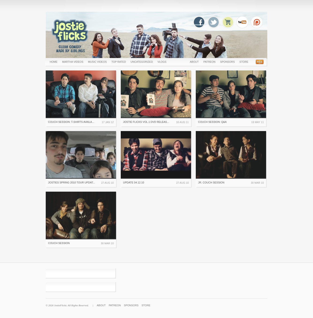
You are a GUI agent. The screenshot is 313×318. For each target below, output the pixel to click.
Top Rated (118, 61)
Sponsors (227, 61)
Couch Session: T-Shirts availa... (71, 121)
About (194, 61)
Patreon (209, 61)
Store (243, 61)
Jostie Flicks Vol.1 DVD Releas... (146, 121)
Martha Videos (72, 61)
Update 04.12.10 (133, 182)
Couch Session (59, 243)
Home (53, 61)
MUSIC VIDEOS (97, 61)
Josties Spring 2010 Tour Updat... (71, 182)
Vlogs (162, 61)
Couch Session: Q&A (212, 121)
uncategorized (142, 61)
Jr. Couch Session (211, 182)
